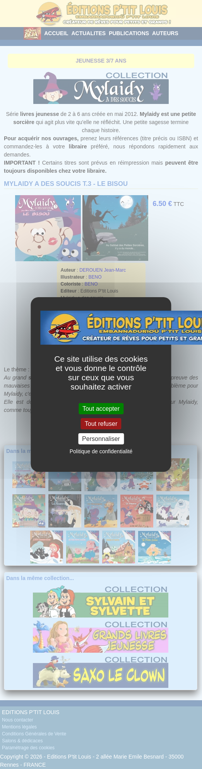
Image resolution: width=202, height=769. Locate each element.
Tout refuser (101, 423)
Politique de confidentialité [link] (101, 451)
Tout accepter (101, 408)
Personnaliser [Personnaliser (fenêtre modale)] (101, 439)
